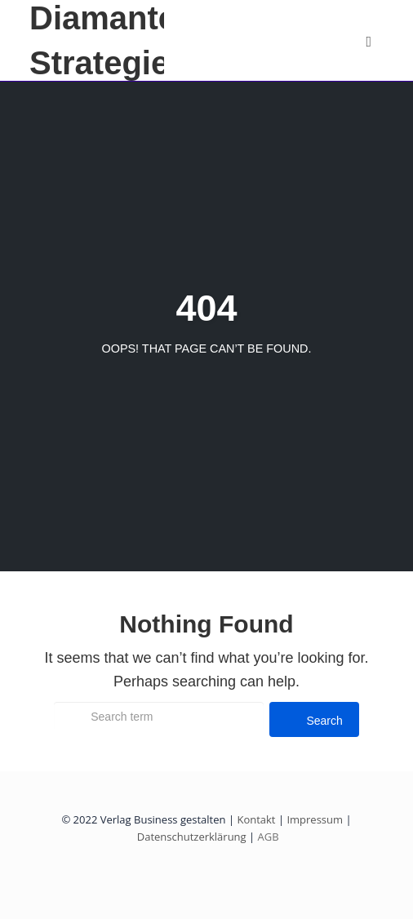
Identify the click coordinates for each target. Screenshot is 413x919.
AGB (266, 836)
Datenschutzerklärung (191, 836)
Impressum (314, 819)
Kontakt (256, 819)
